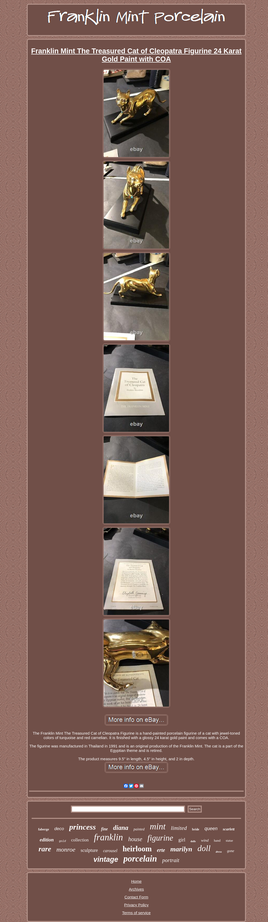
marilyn (181, 849)
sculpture (89, 850)
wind (205, 840)
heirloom (137, 849)
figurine (160, 837)
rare (44, 849)
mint (157, 826)
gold (62, 841)
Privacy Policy (136, 905)
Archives (136, 889)
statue (229, 840)
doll (203, 848)
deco (59, 828)
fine (104, 829)
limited (179, 828)
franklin (108, 837)
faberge (43, 829)
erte (161, 850)
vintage (105, 859)
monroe (66, 849)
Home (136, 881)
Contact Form (136, 897)
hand (217, 840)
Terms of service (136, 912)
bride (195, 829)
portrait (170, 860)
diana (120, 827)
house (135, 839)
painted (138, 829)
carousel (110, 850)
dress (219, 851)
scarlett (228, 829)
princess (82, 827)
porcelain (140, 858)
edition (47, 839)
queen (210, 828)
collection (80, 839)
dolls (193, 841)
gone (230, 851)
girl (181, 839)
